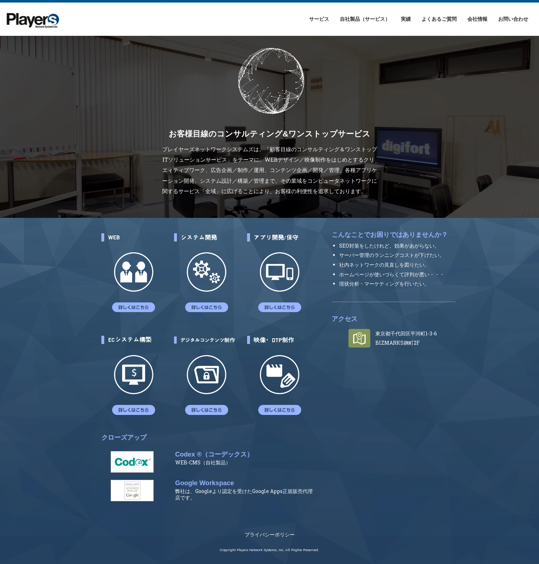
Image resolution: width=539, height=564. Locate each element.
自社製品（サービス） (365, 18)
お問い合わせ (513, 18)
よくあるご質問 (439, 18)
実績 (406, 18)
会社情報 (477, 18)
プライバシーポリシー (270, 534)
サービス (319, 18)
